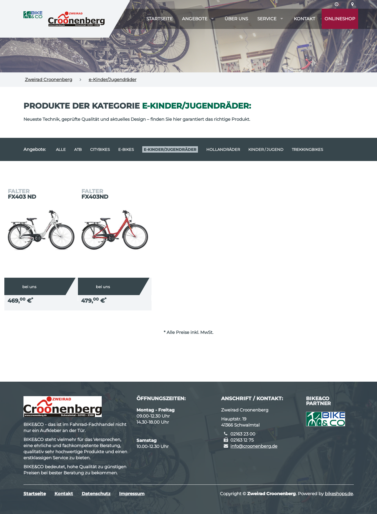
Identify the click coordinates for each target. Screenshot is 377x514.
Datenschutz (96, 493)
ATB (78, 149)
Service (266, 18)
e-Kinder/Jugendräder (112, 79)
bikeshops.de (339, 493)
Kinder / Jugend (265, 149)
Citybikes (100, 149)
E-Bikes (126, 149)
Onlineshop (340, 18)
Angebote (194, 18)
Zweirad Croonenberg (48, 79)
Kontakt (304, 18)
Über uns (236, 18)
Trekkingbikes (307, 149)
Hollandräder (223, 149)
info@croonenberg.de (253, 446)
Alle (61, 149)
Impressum (132, 493)
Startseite (159, 18)
